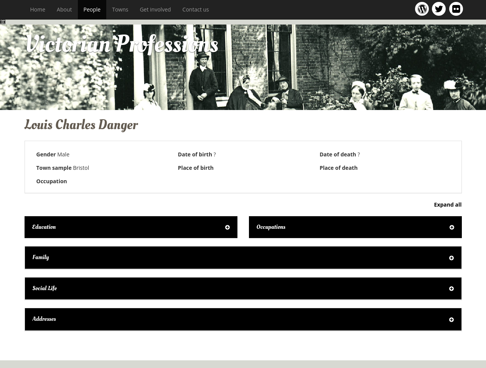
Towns (120, 9)
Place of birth (196, 167)
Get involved (155, 9)
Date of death (338, 154)
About (64, 9)
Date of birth (195, 154)
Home (38, 9)
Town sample (54, 167)
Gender (46, 154)
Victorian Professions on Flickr (457, 8)
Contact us (196, 9)
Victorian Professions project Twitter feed (440, 8)
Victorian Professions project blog (423, 8)
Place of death (338, 167)
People (92, 9)
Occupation (51, 181)
